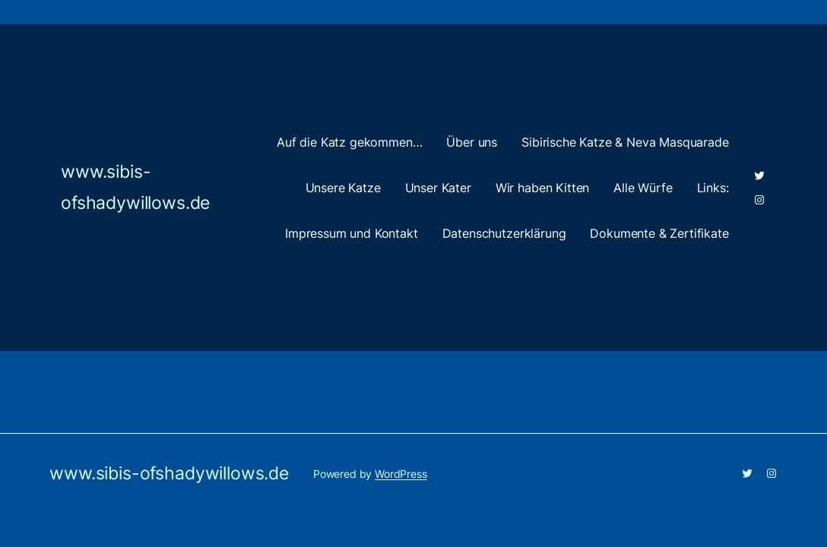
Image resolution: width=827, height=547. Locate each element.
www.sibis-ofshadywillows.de (169, 473)
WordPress (401, 473)
